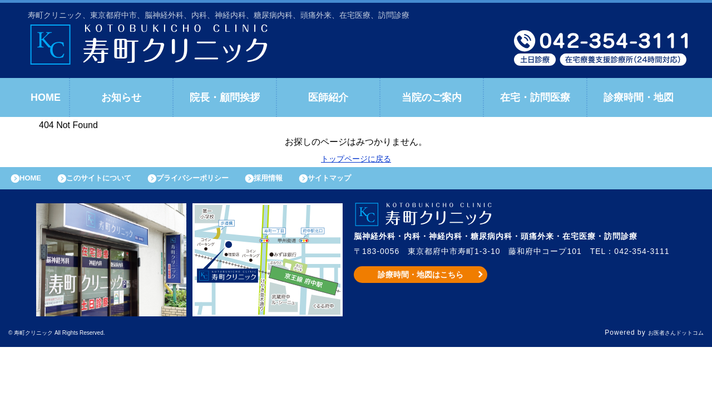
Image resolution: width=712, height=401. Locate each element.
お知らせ (121, 97)
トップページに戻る (356, 158)
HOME (46, 97)
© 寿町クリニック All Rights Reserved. (74, 339)
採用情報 (306, 181)
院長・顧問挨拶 (225, 97)
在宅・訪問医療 (535, 97)
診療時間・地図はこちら (421, 280)
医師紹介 (328, 97)
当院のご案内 (432, 97)
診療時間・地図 (639, 97)
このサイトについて (113, 181)
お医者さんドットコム (667, 339)
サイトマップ (376, 181)
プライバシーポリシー (220, 181)
